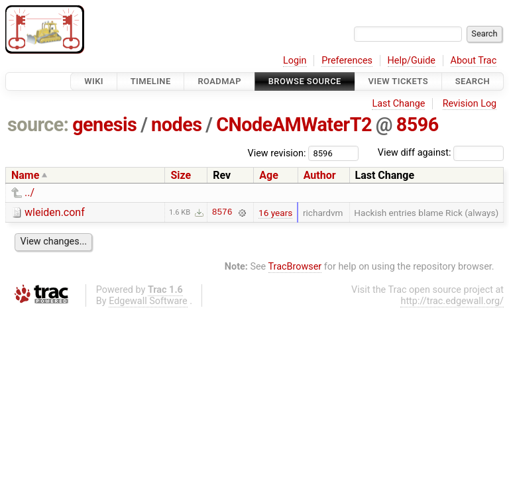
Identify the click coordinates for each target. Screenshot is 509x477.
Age (268, 175)
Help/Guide (411, 60)
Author (320, 175)
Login (295, 60)
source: (38, 124)
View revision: (277, 152)
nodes (176, 124)
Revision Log (470, 103)
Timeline (151, 81)
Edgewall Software (148, 301)
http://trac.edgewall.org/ (452, 301)
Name (25, 175)
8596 (417, 124)
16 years (275, 212)
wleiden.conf (55, 212)
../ (29, 192)
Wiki (93, 81)
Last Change (398, 103)
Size (180, 175)
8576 (222, 213)
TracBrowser (295, 266)
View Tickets (398, 81)
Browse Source (304, 81)
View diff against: (441, 152)
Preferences (346, 60)
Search (472, 81)
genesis (104, 124)
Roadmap (219, 81)
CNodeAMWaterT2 (294, 124)
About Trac (474, 60)
